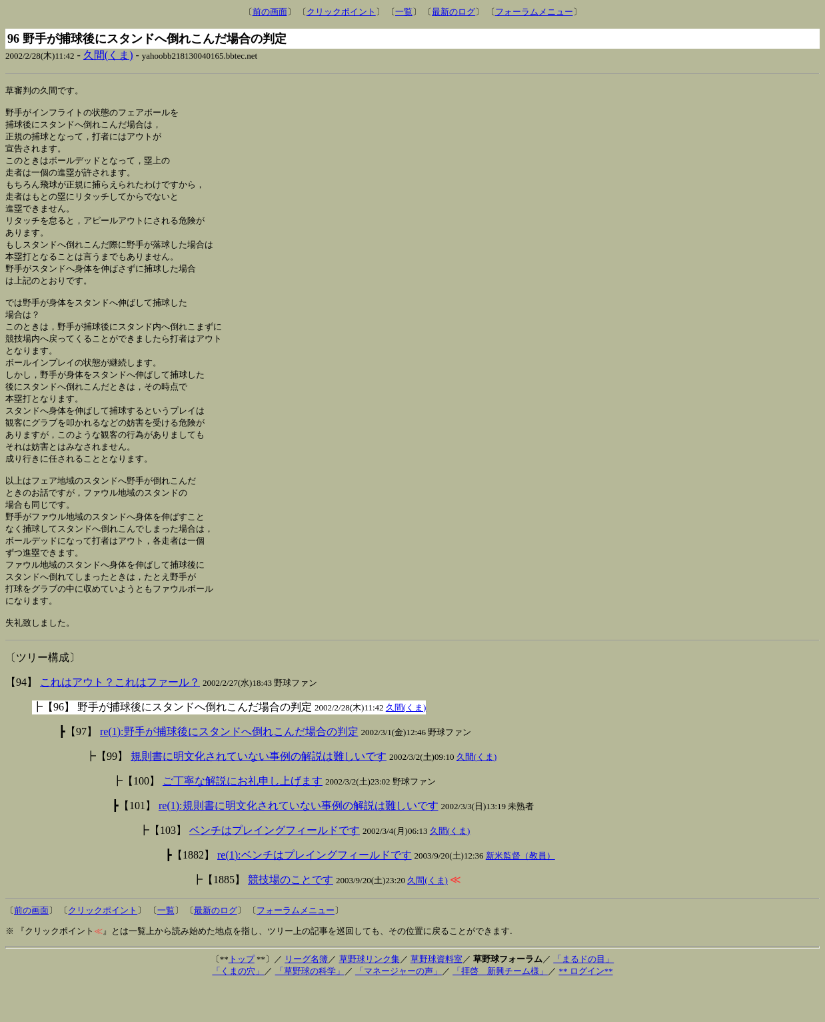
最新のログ (453, 12)
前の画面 (270, 12)
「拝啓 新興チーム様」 (500, 1007)
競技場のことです (290, 915)
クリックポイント (341, 12)
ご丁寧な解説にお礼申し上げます (243, 817)
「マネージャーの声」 (398, 1007)
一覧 (403, 12)
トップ (242, 995)
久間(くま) (108, 55)
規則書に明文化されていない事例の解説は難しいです (259, 792)
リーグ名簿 (306, 995)
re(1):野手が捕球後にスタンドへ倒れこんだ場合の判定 (229, 767)
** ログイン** (585, 1007)
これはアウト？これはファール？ (120, 718)
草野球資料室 (436, 995)
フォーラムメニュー (534, 12)
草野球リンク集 (369, 995)
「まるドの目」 (583, 995)
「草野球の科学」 (310, 1007)
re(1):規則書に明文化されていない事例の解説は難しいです (298, 841)
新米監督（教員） (520, 892)
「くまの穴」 (238, 1007)
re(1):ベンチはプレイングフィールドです (314, 891)
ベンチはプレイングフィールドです (274, 866)
